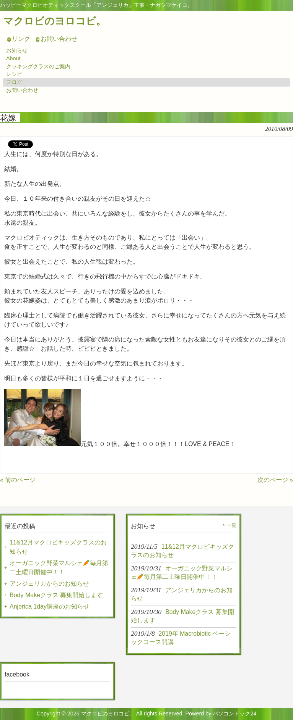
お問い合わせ (59, 38)
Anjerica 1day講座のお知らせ (50, 606)
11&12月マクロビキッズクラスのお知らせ (58, 547)
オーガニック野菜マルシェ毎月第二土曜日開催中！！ (59, 567)
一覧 (231, 525)
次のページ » (275, 480)
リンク (21, 38)
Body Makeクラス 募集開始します (56, 595)
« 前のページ (18, 480)
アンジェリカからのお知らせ (49, 583)
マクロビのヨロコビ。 (54, 21)
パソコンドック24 (234, 713)
